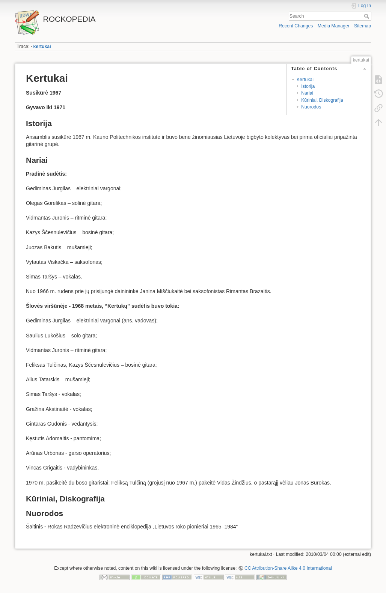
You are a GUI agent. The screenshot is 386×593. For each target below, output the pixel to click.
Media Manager (334, 26)
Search (367, 16)
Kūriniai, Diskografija (322, 100)
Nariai (307, 93)
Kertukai (305, 79)
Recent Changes (296, 26)
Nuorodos (311, 107)
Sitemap (362, 26)
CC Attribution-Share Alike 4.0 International (288, 568)
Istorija (308, 86)
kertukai (42, 46)
